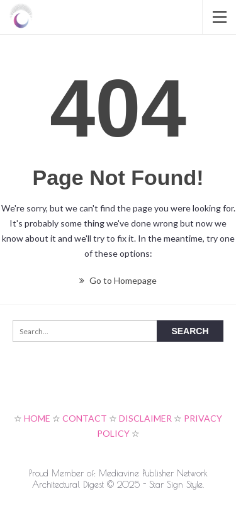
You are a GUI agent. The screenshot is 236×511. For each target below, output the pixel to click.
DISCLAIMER (145, 418)
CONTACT (84, 418)
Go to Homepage (118, 280)
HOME (37, 418)
